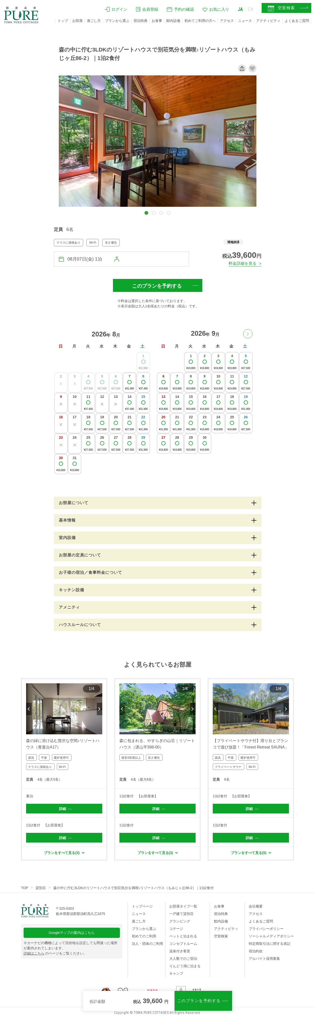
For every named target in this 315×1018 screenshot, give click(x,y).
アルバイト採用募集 (264, 959)
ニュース (245, 21)
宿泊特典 (140, 21)
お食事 (157, 21)
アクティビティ (268, 21)
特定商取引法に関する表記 (269, 944)
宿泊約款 (256, 951)
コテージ (176, 929)
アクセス (227, 21)
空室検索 (221, 936)
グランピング (179, 921)
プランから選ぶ (117, 21)
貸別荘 (40, 888)
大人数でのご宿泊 (183, 959)
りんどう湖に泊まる (185, 966)
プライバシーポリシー (266, 929)
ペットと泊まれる (183, 936)
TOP (24, 888)
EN (251, 9)
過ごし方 (94, 21)
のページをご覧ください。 (55, 953)
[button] (146, 213)
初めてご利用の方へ (200, 21)
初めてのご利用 (144, 936)
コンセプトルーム (183, 944)
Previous (29, 709)
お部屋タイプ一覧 (183, 906)
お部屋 (77, 21)
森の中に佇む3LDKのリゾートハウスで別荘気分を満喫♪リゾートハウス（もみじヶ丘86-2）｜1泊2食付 (133, 888)
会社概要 (256, 906)
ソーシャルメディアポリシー (271, 936)
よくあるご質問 (297, 21)
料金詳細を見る (242, 263)
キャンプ (176, 973)
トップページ (142, 906)
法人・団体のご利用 (147, 944)
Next (99, 709)
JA (240, 9)
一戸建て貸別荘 (181, 914)
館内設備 (173, 21)
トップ (63, 21)
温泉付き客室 (179, 951)
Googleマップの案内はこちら (72, 933)
